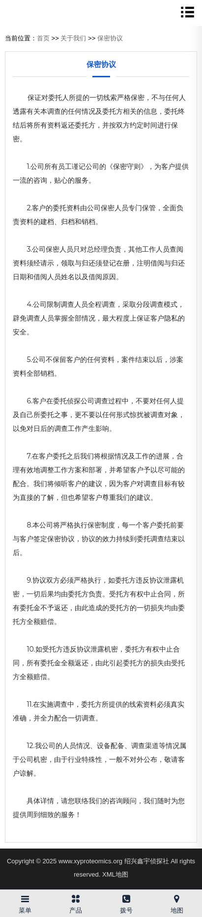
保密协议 (110, 38)
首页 (43, 38)
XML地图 (115, 874)
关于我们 (73, 38)
